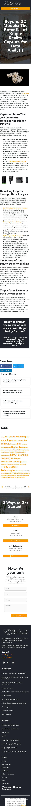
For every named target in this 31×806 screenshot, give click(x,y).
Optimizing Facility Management (13, 236)
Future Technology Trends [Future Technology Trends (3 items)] (21, 450)
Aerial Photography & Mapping (11, 744)
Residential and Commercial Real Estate (14, 673)
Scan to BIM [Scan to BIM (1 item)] (24, 473)
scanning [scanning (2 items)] (27, 470)
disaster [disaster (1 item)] (26, 447)
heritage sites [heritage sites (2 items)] (13, 452)
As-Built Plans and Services (10, 729)
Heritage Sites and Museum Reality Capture (15, 692)
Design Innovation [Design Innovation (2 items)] (6, 447)
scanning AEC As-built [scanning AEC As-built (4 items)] (14, 473)
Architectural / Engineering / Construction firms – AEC (15, 678)
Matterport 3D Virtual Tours (10, 725)
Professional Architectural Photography (14, 751)
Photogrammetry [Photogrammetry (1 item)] (10, 464)
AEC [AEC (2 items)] (12, 440)
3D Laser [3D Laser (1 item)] (3, 437)
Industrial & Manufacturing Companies (14, 703)
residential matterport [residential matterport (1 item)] (19, 470)
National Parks (6, 714)
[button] (27, 3)
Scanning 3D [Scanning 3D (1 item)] (3, 473)
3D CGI (4, 736)
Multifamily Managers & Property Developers (12, 683)
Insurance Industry (7, 688)
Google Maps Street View (9, 748)
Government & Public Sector (10, 699)
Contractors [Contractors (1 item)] (24, 444)
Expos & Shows (6, 695)
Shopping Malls (6, 707)
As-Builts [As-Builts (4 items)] (9, 444)
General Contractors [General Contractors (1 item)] (5, 452)
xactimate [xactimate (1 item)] (19, 475)
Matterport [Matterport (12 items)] (15, 458)
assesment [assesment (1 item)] (14, 444)
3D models (25, 93)
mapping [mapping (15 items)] (5, 458)
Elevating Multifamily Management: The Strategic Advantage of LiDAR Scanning (14, 413)
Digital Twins (6, 733)
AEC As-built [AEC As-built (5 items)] (18, 440)
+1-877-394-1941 (7, 658)
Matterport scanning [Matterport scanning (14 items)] (11, 461)
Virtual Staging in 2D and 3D (10, 740)
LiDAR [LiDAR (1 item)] (8, 455)
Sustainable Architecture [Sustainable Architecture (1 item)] (6, 475)
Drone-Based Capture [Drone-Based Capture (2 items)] (7, 450)
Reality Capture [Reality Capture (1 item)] (23, 464)
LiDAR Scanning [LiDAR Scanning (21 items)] (19, 454)
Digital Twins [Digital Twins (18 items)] (18, 447)
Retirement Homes (7, 711)
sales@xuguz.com (7, 655)
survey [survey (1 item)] (28, 473)
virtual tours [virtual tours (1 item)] (13, 475)
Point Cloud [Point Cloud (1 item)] (16, 464)
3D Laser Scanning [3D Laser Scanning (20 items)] (15, 436)
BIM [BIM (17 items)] (19, 443)
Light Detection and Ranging (17, 161)
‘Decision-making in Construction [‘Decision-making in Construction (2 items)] (16, 477)
